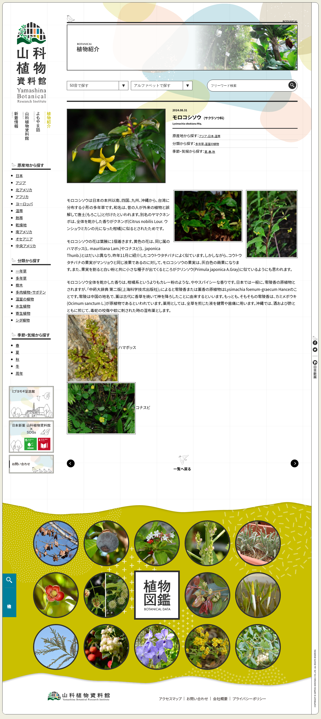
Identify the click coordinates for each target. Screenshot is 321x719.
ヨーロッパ (24, 185)
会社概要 (220, 701)
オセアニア (24, 220)
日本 (19, 157)
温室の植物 (25, 281)
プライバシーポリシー (249, 701)
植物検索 (8, 597)
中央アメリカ (26, 227)
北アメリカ (24, 171)
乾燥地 (21, 206)
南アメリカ (24, 213)
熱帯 (19, 199)
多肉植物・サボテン (31, 274)
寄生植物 (23, 295)
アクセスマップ (170, 701)
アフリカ (22, 178)
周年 (19, 355)
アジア (21, 164)
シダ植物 (23, 302)
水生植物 (23, 288)
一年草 (21, 253)
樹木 (19, 267)
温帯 (19, 192)
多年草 (21, 259)
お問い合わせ (197, 701)
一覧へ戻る (182, 471)
